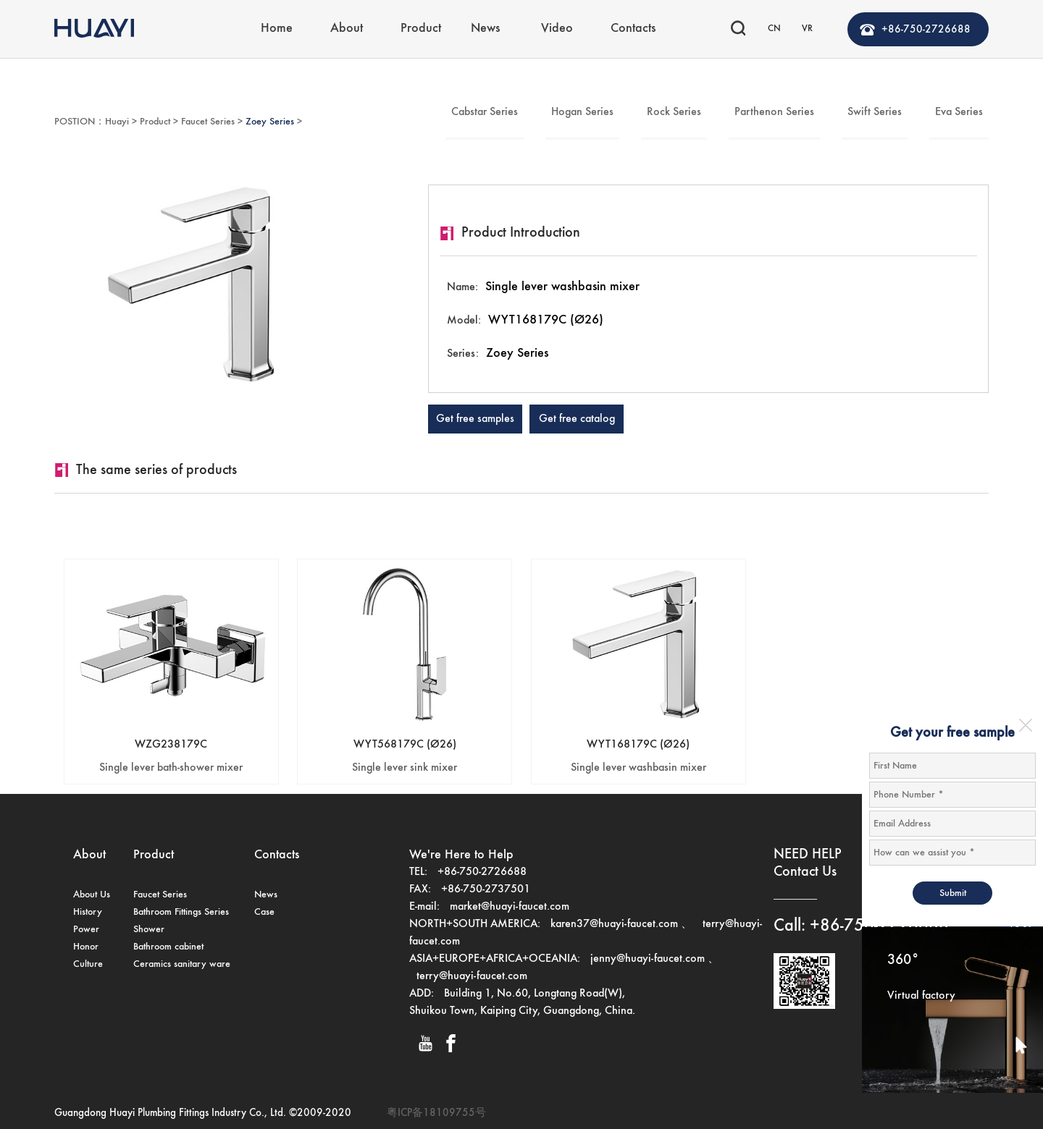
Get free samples (475, 419)
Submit (952, 893)
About (346, 28)
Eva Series (959, 112)
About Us (91, 894)
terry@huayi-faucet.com (471, 976)
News (485, 28)
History (87, 912)
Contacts (633, 28)
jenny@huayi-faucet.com (649, 959)
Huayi (117, 122)
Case (264, 912)
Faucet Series (208, 122)
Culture (88, 964)
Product (421, 28)
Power (86, 929)
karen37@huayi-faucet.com (614, 924)
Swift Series (874, 112)
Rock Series (674, 112)
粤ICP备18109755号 (436, 1112)
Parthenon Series (774, 112)
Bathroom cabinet (168, 947)
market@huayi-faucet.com (509, 907)
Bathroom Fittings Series (181, 912)
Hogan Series (582, 112)
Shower (148, 929)
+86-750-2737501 (485, 889)
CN (774, 28)
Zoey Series (270, 122)
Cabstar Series (484, 112)
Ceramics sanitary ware (181, 964)
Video (557, 28)
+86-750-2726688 (926, 29)
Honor (86, 947)
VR (807, 28)
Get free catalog (577, 419)
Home (277, 28)
